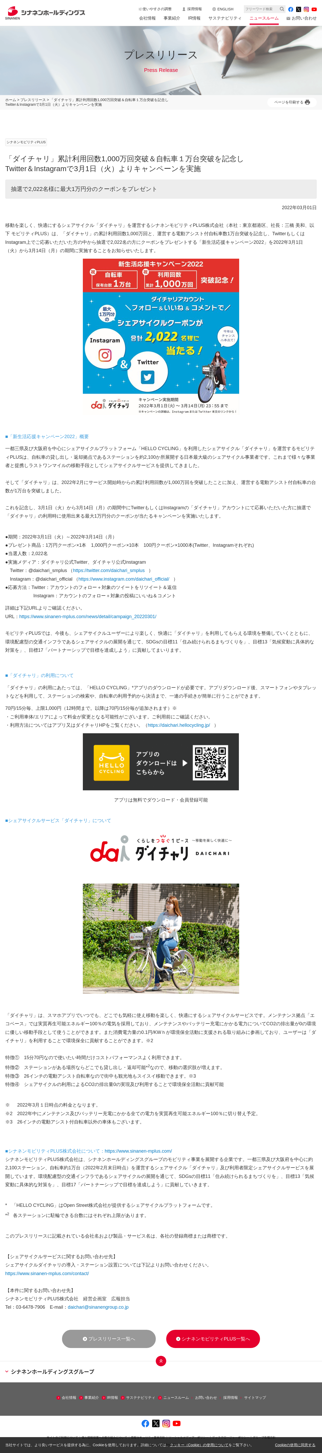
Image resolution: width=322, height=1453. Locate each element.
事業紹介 (172, 18)
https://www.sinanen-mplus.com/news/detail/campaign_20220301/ (87, 616)
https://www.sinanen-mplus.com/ (138, 1151)
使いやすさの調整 (157, 9)
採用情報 (194, 9)
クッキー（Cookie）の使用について (199, 1445)
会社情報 (147, 18)
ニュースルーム (264, 18)
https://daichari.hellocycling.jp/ (179, 725)
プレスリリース (33, 100)
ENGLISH (225, 9)
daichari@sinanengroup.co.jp (98, 1307)
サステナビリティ (225, 18)
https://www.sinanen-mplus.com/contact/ (47, 1273)
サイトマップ (255, 1397)
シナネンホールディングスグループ (49, 1371)
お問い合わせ (304, 18)
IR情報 (194, 18)
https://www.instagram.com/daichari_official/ (123, 579)
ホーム (10, 100)
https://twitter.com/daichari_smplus (109, 570)
